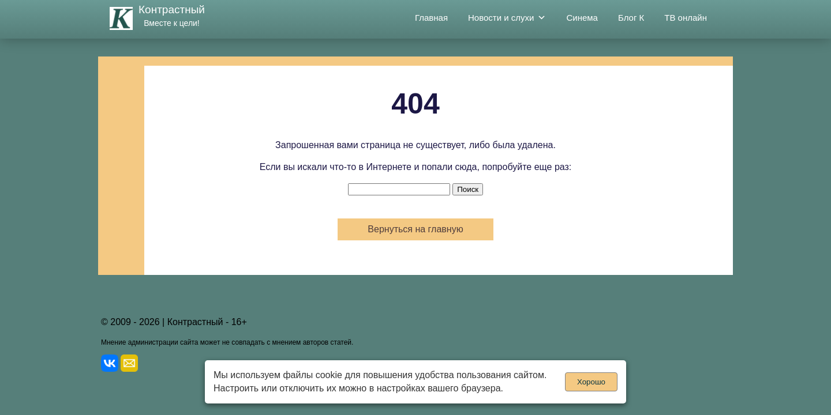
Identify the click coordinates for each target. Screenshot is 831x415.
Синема (582, 17)
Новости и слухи (507, 18)
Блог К (631, 17)
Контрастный (171, 9)
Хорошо (591, 382)
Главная (431, 17)
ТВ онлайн (685, 17)
